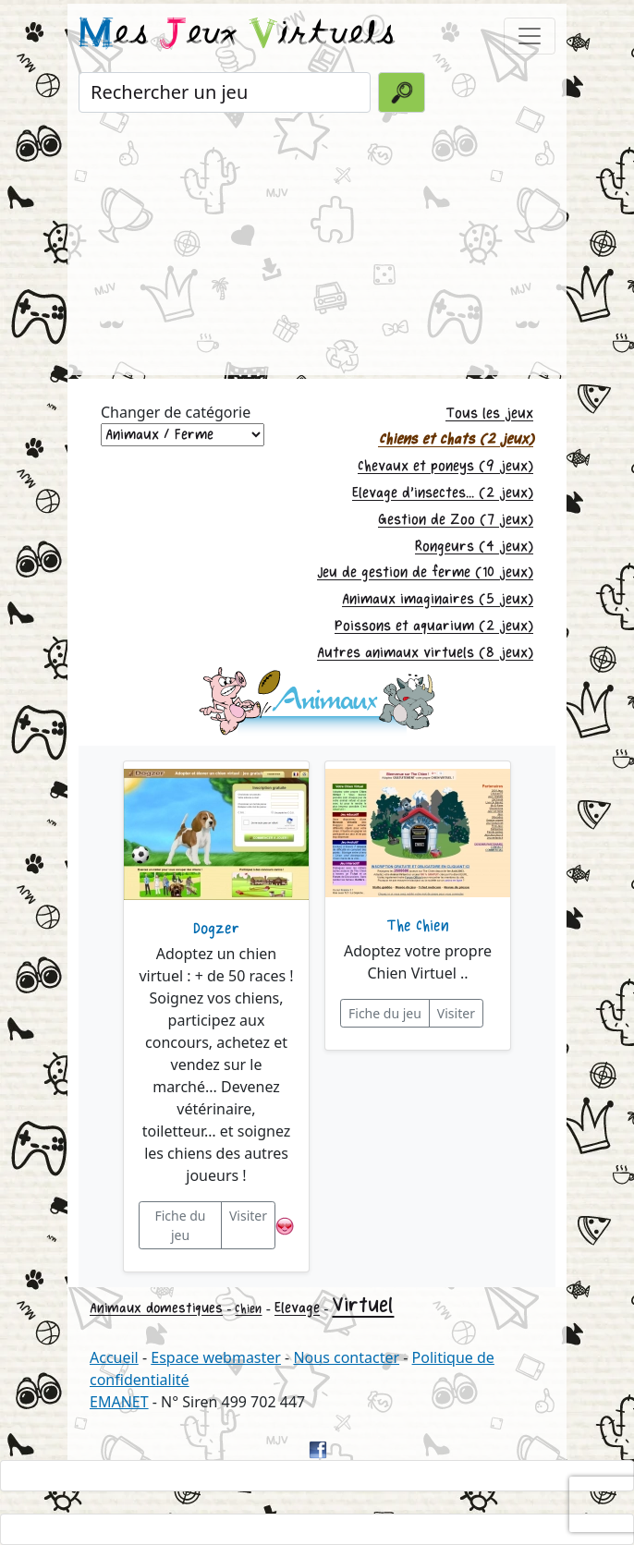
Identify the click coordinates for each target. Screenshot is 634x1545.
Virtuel (363, 1305)
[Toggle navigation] (529, 36)
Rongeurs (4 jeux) (474, 546)
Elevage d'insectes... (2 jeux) (442, 493)
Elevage (297, 1308)
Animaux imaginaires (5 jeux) (437, 599)
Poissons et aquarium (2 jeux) (434, 626)
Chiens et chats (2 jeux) (455, 439)
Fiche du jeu (179, 1225)
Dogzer (216, 928)
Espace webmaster (216, 1357)
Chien (248, 1309)
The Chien (417, 926)
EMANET (119, 1402)
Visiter (248, 1215)
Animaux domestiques (156, 1308)
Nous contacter (346, 1357)
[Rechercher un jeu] (225, 92)
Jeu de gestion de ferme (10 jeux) (425, 572)
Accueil (114, 1357)
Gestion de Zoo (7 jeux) (455, 519)
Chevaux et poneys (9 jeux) (445, 466)
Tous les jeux (489, 413)
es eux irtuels (237, 35)
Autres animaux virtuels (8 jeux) (425, 653)
